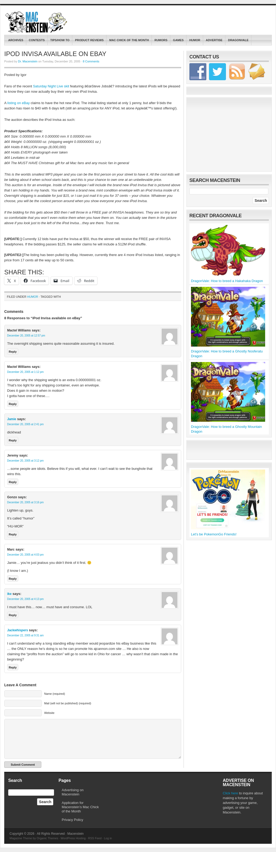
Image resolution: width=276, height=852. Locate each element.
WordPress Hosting (73, 838)
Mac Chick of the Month (129, 40)
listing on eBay (18, 103)
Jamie (11, 419)
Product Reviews (89, 40)
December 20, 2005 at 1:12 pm (25, 371)
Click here (230, 793)
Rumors (160, 40)
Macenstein (36, 22)
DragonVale (238, 40)
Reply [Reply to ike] (13, 615)
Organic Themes (47, 838)
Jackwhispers (17, 630)
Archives (15, 40)
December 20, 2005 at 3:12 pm (25, 460)
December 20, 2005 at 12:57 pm (26, 335)
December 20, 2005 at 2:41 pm (25, 424)
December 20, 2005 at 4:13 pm (25, 599)
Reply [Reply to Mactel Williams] (13, 351)
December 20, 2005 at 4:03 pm (25, 554)
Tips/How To (60, 40)
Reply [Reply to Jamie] (13, 440)
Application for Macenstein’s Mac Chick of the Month (80, 807)
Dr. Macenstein (27, 61)
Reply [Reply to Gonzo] (13, 534)
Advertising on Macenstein (72, 792)
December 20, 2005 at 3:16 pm (25, 502)
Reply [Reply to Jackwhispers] (13, 667)
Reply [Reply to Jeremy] (13, 482)
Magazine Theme (21, 838)
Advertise (214, 40)
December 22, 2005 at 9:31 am (25, 635)
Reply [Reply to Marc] (13, 578)
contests (37, 40)
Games (178, 40)
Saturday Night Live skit (51, 86)
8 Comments (91, 61)
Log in (108, 838)
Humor (194, 40)
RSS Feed (95, 838)
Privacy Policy (72, 820)
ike (9, 594)
